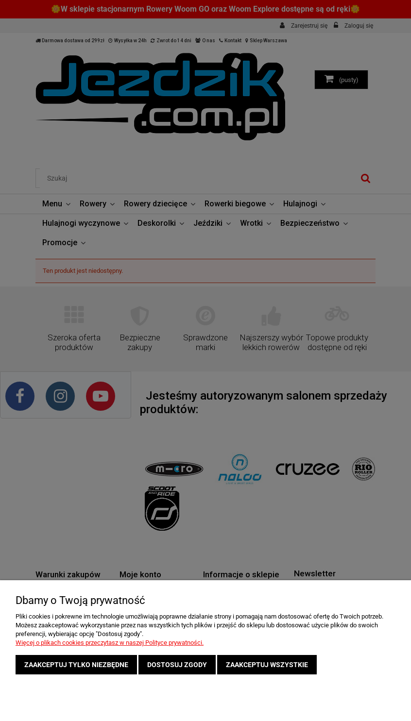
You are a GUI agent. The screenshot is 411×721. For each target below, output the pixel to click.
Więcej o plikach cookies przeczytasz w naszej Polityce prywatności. (110, 642)
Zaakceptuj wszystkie (267, 665)
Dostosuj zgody (177, 665)
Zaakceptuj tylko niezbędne (76, 665)
